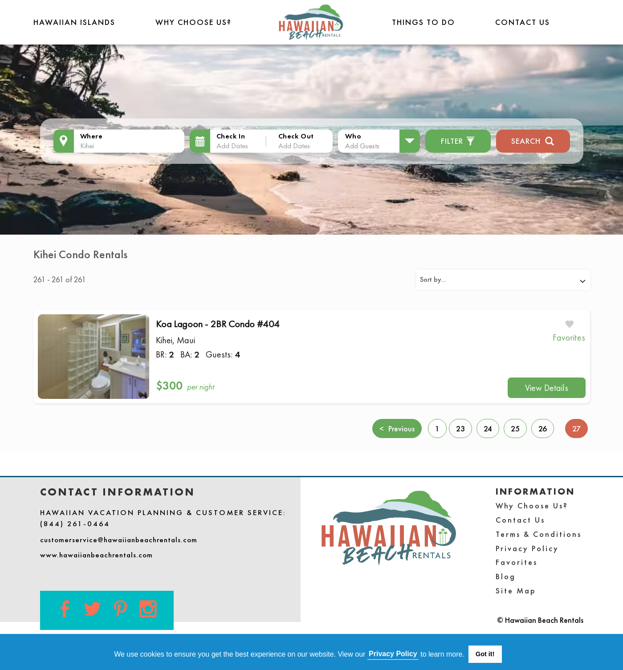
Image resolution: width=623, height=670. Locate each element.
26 (542, 428)
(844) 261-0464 (75, 523)
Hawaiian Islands (74, 22)
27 (580, 428)
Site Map (516, 590)
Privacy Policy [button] (393, 654)
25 (515, 428)
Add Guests (362, 145)
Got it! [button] (485, 654)
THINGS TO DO (423, 22)
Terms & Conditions (539, 534)
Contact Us (522, 22)
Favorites (516, 562)
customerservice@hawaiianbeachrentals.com (118, 539)
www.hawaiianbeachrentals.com (96, 555)
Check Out (296, 136)
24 (488, 428)
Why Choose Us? (193, 22)
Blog (506, 576)
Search (532, 140)
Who (353, 136)
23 (460, 428)
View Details (546, 388)
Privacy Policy (527, 548)
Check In (230, 136)
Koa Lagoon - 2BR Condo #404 (218, 323)
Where (91, 136)
